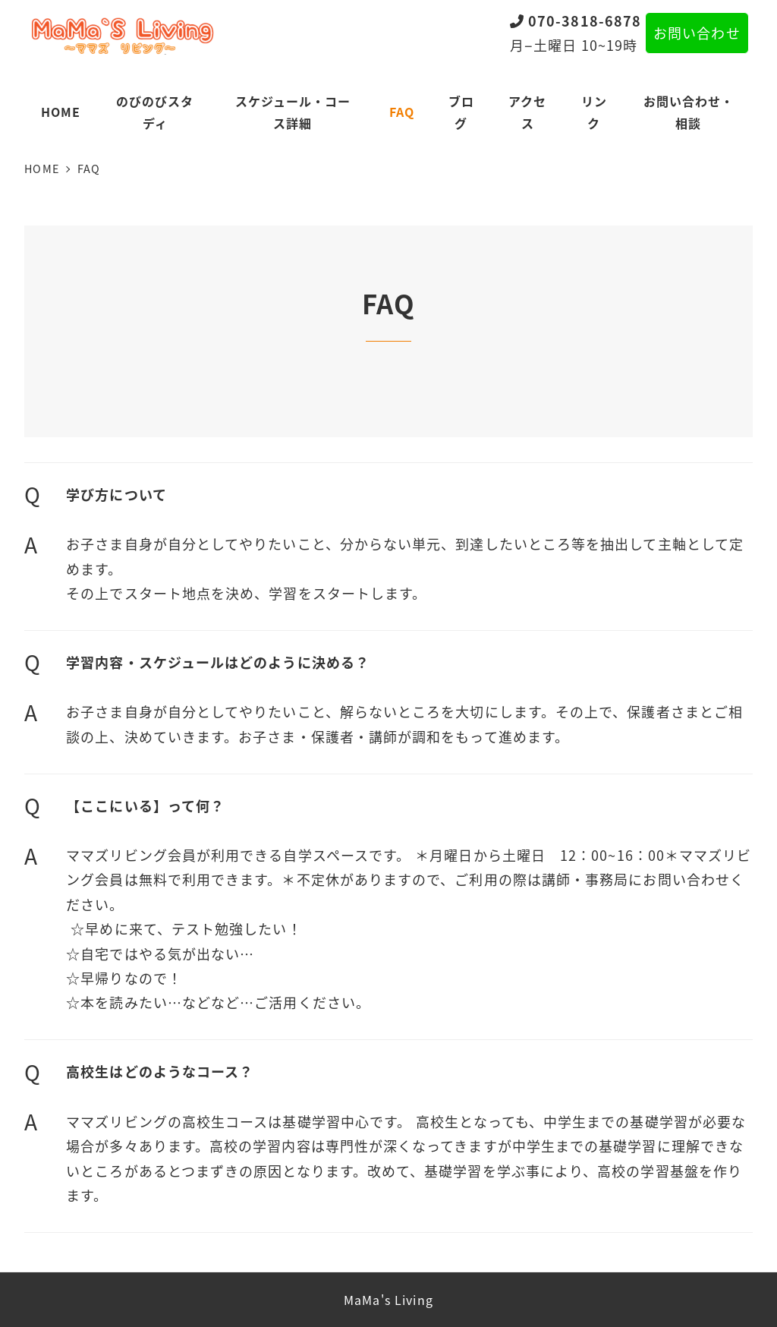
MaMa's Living (388, 1300)
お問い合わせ (696, 33)
